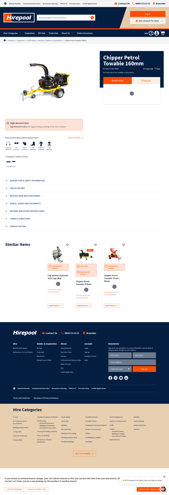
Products (11, 40)
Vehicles (137, 429)
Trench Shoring (139, 421)
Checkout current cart (36, 489)
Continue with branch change (150, 489)
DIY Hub (41, 33)
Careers (63, 356)
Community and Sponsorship (71, 360)
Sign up (87, 352)
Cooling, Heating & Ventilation (47, 417)
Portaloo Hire (74, 4)
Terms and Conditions (21, 398)
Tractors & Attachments (118, 421)
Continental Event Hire (31, 4)
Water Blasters (115, 440)
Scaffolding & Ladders (93, 437)
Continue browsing (14, 489)
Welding (136, 417)
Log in (148, 14)
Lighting (64, 425)
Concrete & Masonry (20, 436)
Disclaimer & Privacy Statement (46, 398)
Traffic (112, 425)
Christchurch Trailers (119, 436)
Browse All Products (20, 348)
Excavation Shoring (50, 4)
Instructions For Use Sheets (23, 352)
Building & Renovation (20, 427)
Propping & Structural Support (96, 425)
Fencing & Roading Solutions (47, 431)
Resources (40, 356)
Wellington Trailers (118, 434)
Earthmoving (41, 421)
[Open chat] (163, 489)
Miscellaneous (66, 429)
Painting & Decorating (68, 433)
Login (86, 348)
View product (55, 306)
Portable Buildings (67, 442)
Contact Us (122, 3)
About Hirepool (66, 348)
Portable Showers (91, 417)
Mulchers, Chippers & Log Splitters (50, 40)
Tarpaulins (88, 442)
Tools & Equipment (116, 417)
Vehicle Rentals (15, 4)
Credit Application (90, 4)
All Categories (84, 453)
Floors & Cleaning (43, 435)
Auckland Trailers (118, 431)
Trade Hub (53, 33)
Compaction (17, 432)
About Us (66, 33)
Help (86, 360)
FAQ (62, 368)
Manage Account (90, 356)
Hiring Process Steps (44, 360)
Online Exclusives (85, 33)
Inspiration (30, 33)
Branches (159, 3)
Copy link (148, 68)
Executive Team (66, 352)
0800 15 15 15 (141, 3)
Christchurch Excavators (48, 428)
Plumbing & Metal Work (69, 437)
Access (15, 417)
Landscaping (31, 40)
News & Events (66, 364)
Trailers (112, 429)
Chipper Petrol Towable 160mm (75, 40)
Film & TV (63, 4)
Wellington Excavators (47, 426)
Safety (87, 433)
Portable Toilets (91, 421)
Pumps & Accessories (93, 429)
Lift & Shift (64, 421)
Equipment (21, 40)
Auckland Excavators (47, 423)
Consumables (18, 440)
